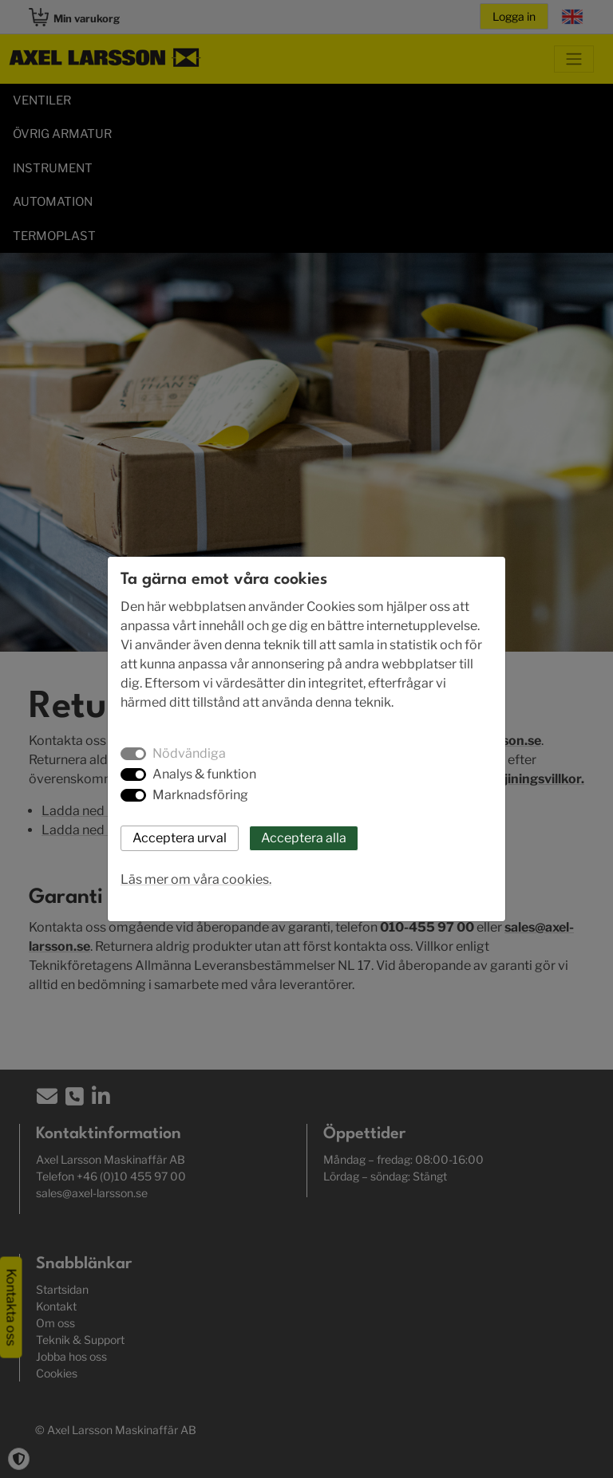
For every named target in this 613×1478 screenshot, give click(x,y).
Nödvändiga (189, 753)
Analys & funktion (204, 774)
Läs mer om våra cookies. (196, 879)
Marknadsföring (200, 794)
